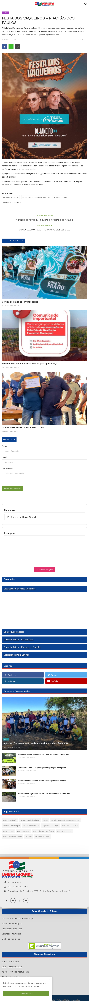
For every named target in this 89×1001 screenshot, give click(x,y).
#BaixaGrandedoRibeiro (30, 820)
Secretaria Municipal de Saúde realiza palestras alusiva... (42, 781)
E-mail (4, 457)
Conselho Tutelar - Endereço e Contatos (22, 647)
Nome (4, 446)
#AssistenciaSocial (64, 831)
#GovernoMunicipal (31, 825)
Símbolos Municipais (11, 939)
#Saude (29, 836)
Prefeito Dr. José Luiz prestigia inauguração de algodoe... (43, 768)
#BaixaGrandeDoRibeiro (12, 202)
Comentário (7, 468)
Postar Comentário (12, 488)
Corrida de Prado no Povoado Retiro (20, 302)
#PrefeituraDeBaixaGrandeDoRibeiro (36, 197)
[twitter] (13, 900)
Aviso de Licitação (10, 820)
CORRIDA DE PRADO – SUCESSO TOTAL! (23, 427)
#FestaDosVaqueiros (10, 197)
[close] (49, 979)
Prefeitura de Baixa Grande (22, 517)
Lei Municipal (8, 831)
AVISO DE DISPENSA (70, 825)
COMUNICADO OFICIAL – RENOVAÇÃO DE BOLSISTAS (44, 230)
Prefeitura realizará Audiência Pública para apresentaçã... (30, 363)
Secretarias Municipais (12, 923)
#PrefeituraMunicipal (11, 825)
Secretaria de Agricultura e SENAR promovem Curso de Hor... (45, 793)
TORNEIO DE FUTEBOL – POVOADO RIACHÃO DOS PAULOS (44, 220)
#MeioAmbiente (23, 831)
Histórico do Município (12, 928)
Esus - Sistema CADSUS (12, 966)
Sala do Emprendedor (14, 632)
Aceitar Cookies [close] (26, 993)
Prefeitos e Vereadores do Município (18, 918)
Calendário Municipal (11, 934)
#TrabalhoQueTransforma (43, 831)
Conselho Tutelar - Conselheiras (19, 639)
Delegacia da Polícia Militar (16, 655)
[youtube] (25, 900)
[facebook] (6, 900)
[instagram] (19, 900)
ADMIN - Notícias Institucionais (15, 972)
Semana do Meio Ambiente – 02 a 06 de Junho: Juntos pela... (44, 755)
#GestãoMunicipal (42, 836)
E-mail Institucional (10, 961)
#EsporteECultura (60, 197)
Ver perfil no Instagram (44, 569)
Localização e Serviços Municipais (20, 589)
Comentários (9, 439)
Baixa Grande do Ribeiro (12, 836)
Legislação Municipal (50, 825)
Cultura (5, 13)
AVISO (45, 820)
